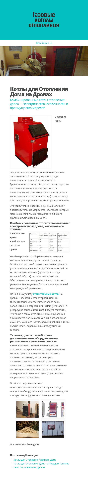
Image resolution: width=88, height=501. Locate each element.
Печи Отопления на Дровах (29, 467)
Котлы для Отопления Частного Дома (35, 459)
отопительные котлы (46, 293)
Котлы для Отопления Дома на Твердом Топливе (41, 463)
